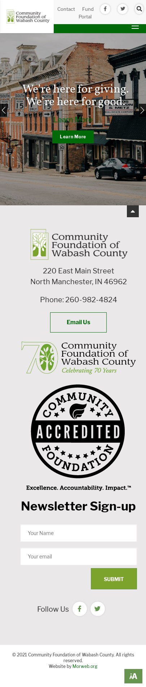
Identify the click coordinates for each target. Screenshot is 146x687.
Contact (66, 9)
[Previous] (3, 110)
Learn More (73, 119)
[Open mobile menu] (135, 26)
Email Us (78, 322)
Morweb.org (84, 666)
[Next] (142, 110)
